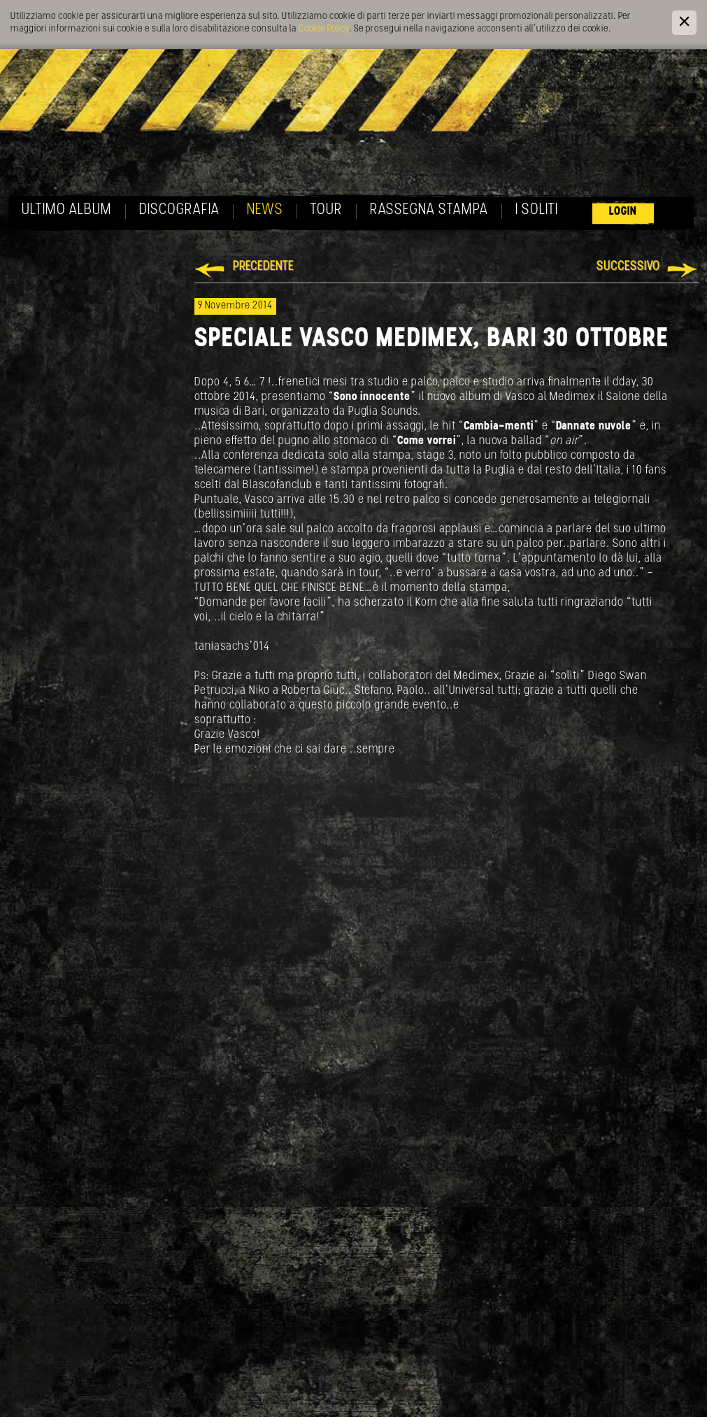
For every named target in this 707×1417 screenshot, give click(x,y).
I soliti (536, 210)
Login (623, 212)
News (265, 210)
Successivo (628, 266)
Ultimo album (67, 210)
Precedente (263, 266)
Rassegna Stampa (429, 210)
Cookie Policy (324, 29)
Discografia (179, 210)
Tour (326, 210)
